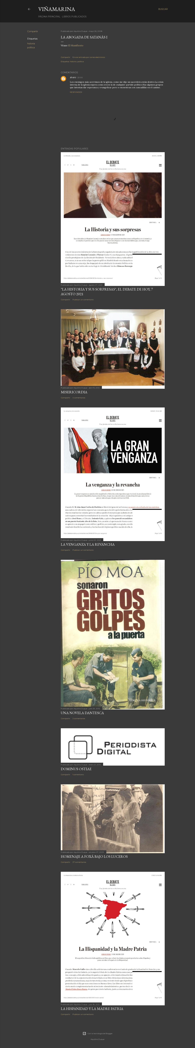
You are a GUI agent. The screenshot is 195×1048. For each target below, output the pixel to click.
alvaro (73, 77)
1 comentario (78, 774)
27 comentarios (79, 862)
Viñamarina (56, 9)
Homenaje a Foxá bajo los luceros (94, 856)
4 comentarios (79, 398)
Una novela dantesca (82, 712)
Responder (76, 92)
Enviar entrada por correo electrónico (89, 57)
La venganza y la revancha (88, 544)
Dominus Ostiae (76, 769)
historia (31, 43)
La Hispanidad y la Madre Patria (92, 1008)
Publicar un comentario (83, 299)
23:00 (80, 77)
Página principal (49, 16)
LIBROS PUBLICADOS (74, 16)
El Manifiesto (75, 45)
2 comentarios (79, 718)
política (31, 47)
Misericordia (74, 392)
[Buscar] (163, 9)
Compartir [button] (32, 31)
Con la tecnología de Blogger (98, 1033)
